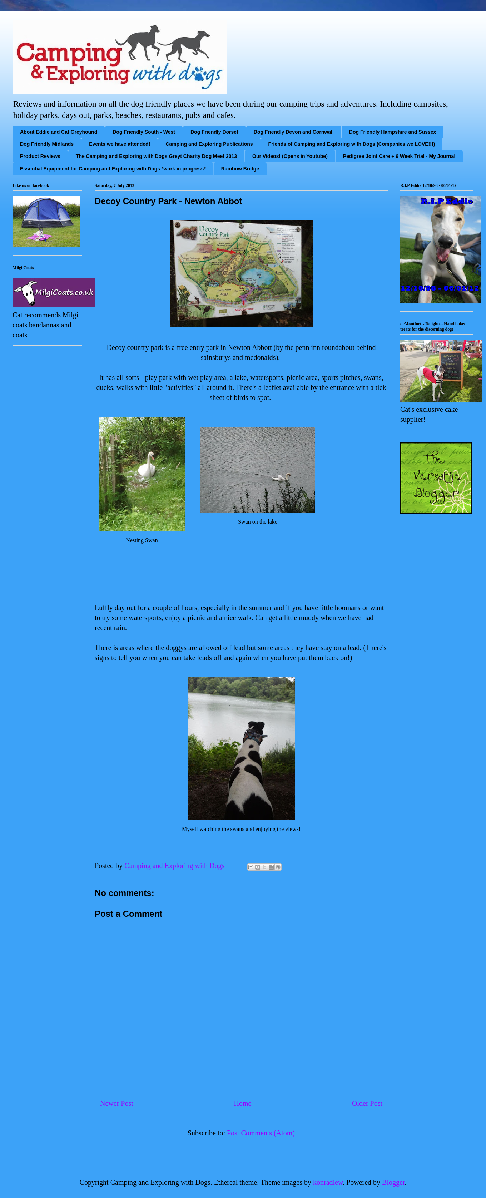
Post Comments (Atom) (261, 1133)
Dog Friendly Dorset (214, 132)
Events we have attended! (119, 144)
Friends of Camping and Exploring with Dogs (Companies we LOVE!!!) (351, 144)
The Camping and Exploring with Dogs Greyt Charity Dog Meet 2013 (156, 156)
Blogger (393, 1182)
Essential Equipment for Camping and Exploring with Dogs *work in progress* (113, 169)
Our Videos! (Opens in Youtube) (290, 156)
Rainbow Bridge (240, 169)
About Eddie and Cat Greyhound (58, 132)
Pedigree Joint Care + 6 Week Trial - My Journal (399, 156)
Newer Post (116, 1103)
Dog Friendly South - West (144, 132)
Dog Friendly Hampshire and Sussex (392, 132)
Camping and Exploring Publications (209, 144)
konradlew (328, 1182)
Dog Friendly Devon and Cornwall (294, 132)
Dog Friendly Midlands (47, 144)
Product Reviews (40, 156)
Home (242, 1103)
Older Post (367, 1103)
